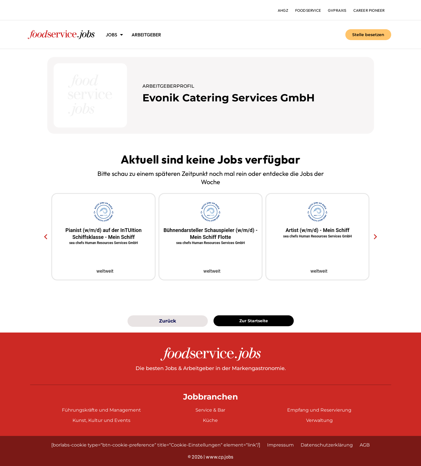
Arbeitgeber (146, 35)
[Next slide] (375, 236)
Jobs (114, 35)
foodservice (308, 10)
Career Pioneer (369, 10)
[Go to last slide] (46, 236)
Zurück (167, 321)
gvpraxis (337, 10)
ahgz (283, 10)
